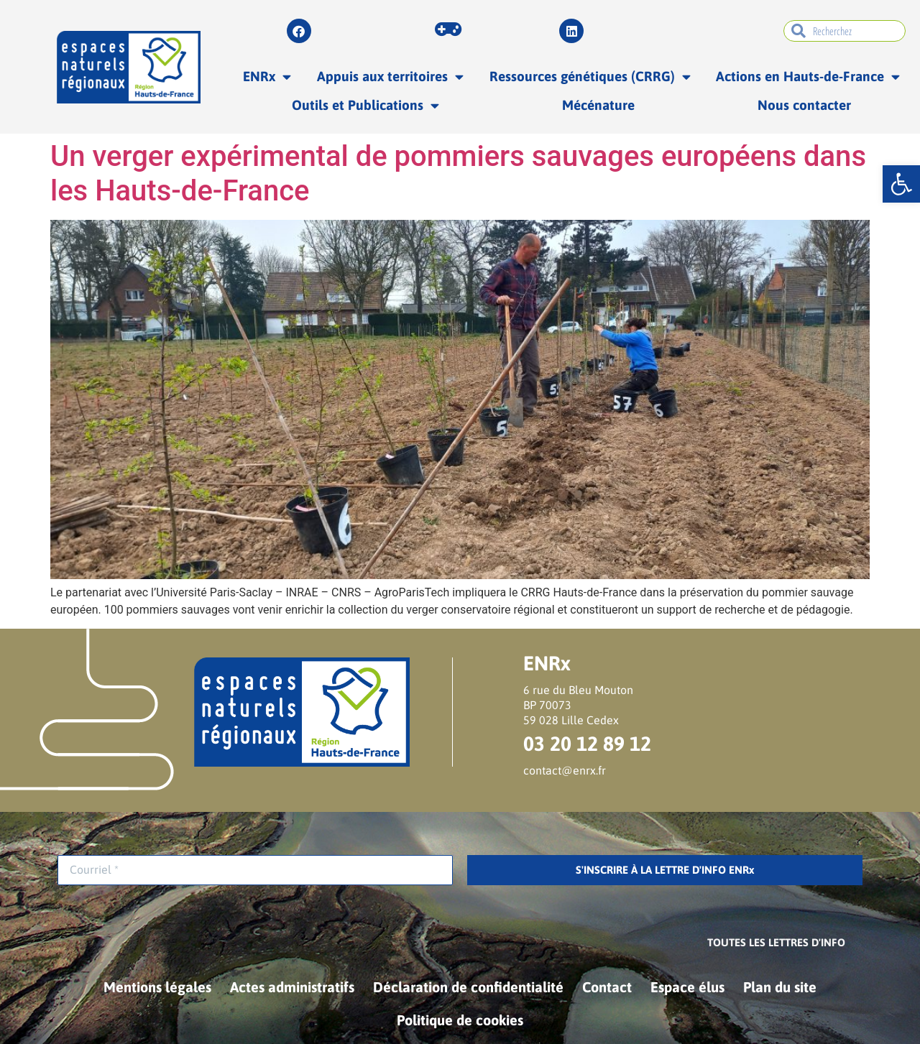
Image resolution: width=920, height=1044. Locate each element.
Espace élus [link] (687, 987)
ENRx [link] (267, 77)
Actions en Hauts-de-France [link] (808, 77)
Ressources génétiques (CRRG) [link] (590, 77)
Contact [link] (607, 987)
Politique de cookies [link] (460, 1020)
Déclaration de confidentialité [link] (468, 987)
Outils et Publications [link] (365, 105)
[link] (901, 184)
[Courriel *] (255, 870)
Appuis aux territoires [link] (390, 77)
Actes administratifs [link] (292, 987)
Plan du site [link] (779, 987)
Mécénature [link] (598, 105)
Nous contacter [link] (804, 105)
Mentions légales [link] (157, 987)
